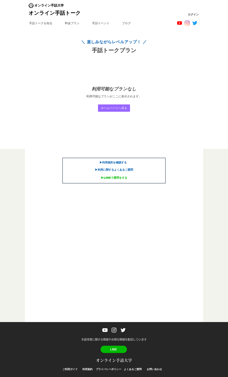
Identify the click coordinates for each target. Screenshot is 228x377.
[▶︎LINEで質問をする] (114, 177)
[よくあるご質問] (133, 369)
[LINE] (114, 349)
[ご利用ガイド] (70, 369)
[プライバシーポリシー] (108, 369)
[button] (41, 23)
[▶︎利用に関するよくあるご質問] (114, 169)
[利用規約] (87, 369)
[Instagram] (187, 23)
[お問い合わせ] (154, 369)
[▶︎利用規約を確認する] (113, 162)
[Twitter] (194, 23)
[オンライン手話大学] (179, 23)
